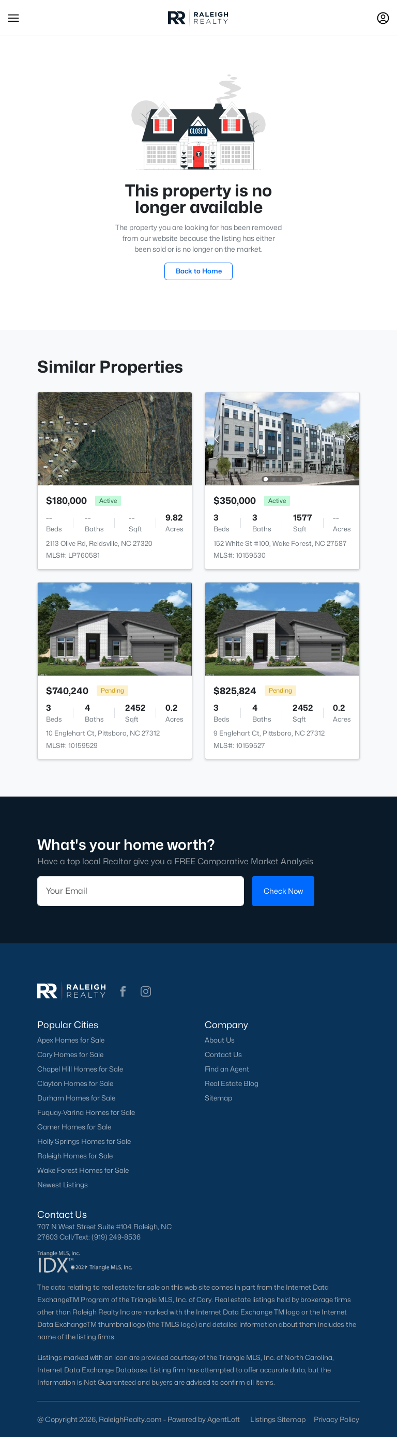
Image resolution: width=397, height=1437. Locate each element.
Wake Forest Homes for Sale (83, 1170)
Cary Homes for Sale (70, 1054)
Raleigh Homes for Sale (75, 1156)
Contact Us (223, 1054)
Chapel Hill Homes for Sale (80, 1069)
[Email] (140, 891)
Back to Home (199, 271)
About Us (220, 1040)
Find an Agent (227, 1069)
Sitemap (218, 1098)
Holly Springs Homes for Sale (84, 1141)
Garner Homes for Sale (74, 1127)
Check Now (283, 890)
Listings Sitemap (278, 1419)
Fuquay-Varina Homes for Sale (86, 1112)
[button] (13, 18)
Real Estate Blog (231, 1083)
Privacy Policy (336, 1419)
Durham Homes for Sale (76, 1098)
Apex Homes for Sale (70, 1040)
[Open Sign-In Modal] (383, 18)
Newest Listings (62, 1185)
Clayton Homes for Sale (75, 1083)
